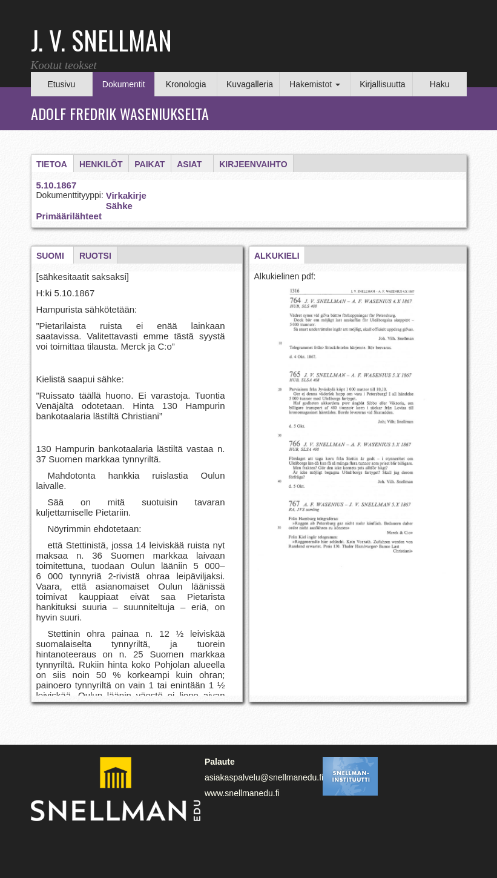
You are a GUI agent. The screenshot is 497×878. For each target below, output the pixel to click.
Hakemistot (314, 84)
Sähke (119, 206)
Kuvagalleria (249, 84)
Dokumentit (123, 84)
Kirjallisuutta (382, 84)
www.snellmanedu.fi (242, 793)
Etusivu (61, 84)
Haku (440, 84)
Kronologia (186, 84)
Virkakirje (126, 195)
